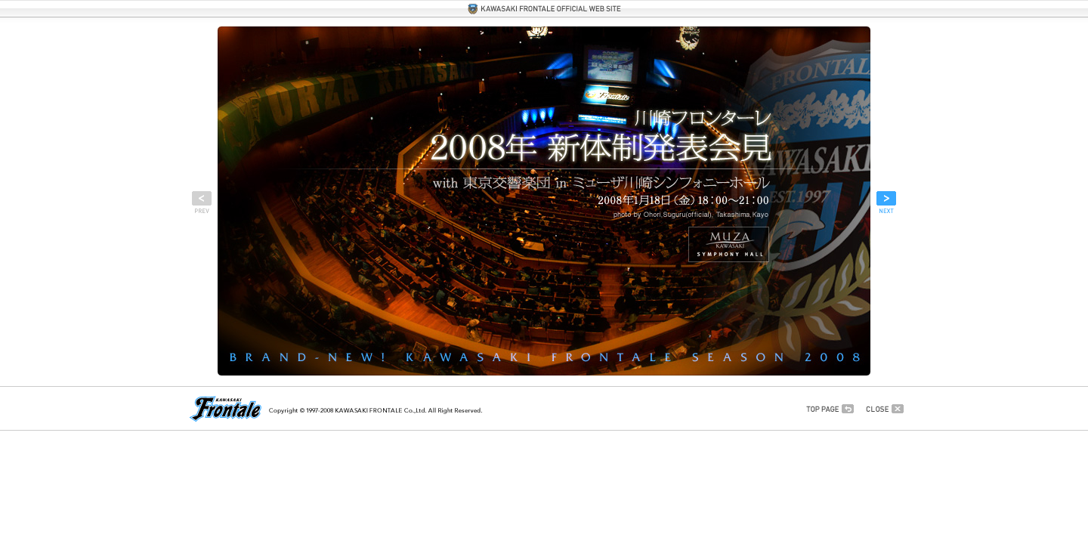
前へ (202, 202)
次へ (886, 202)
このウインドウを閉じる (884, 408)
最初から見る (829, 408)
